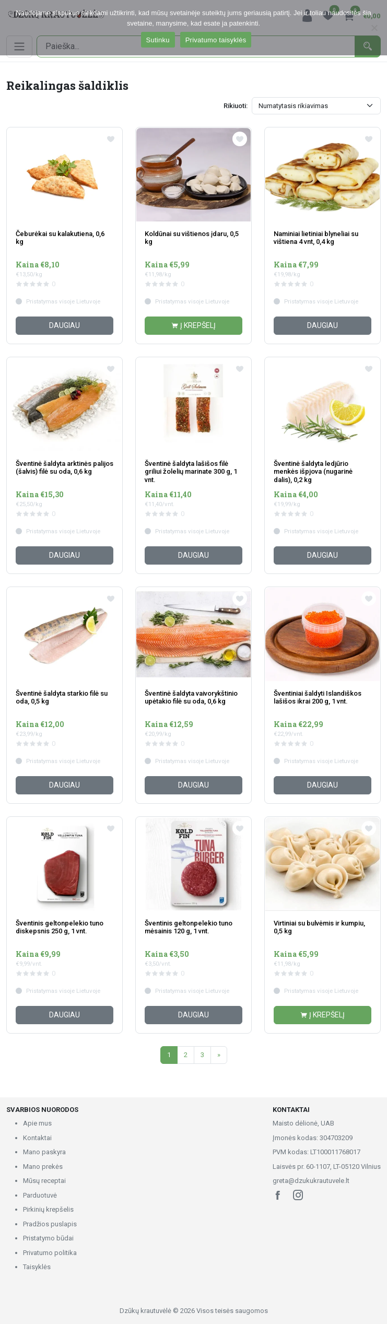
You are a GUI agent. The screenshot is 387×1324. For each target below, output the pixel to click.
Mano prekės (43, 1166)
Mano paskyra (44, 1152)
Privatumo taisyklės (216, 40)
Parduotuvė (40, 1195)
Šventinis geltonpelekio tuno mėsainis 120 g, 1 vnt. (188, 927)
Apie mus (37, 1123)
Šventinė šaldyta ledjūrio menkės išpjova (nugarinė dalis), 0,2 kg (313, 472)
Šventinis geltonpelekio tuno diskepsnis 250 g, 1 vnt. (59, 927)
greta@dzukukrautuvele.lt (311, 1181)
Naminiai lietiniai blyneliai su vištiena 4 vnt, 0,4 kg (316, 238)
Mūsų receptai (44, 1181)
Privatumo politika (50, 1253)
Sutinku (158, 40)
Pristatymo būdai (48, 1238)
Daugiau (64, 325)
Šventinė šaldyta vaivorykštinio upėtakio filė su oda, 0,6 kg (191, 697)
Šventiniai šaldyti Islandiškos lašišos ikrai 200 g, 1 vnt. (317, 697)
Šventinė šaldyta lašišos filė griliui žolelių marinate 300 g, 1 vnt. (191, 472)
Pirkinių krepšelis (48, 1209)
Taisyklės (37, 1267)
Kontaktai (37, 1138)
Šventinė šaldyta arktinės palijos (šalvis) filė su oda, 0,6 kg (64, 468)
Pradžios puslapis (50, 1224)
